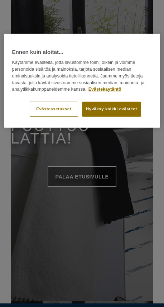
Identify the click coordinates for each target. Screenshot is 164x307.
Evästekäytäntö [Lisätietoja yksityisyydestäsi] (104, 89)
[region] (82, 81)
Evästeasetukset (53, 109)
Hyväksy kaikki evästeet (111, 109)
